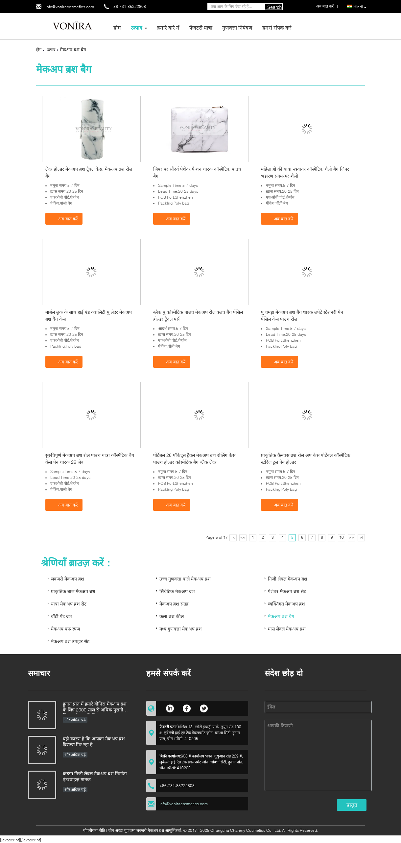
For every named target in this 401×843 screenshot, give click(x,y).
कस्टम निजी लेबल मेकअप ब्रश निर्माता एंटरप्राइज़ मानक (95, 776)
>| (361, 537)
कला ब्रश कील (171, 616)
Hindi (359, 7)
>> (351, 537)
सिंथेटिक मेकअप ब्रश (177, 591)
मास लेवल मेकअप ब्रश (287, 629)
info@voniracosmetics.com (70, 6)
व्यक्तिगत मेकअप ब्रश (286, 604)
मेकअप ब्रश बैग (281, 616)
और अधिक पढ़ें (75, 719)
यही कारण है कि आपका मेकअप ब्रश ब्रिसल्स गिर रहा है (94, 741)
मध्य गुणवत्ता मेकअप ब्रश (180, 629)
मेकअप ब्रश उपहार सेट (70, 641)
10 (341, 537)
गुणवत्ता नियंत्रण (237, 27)
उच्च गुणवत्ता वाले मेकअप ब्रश (185, 579)
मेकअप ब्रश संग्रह (173, 604)
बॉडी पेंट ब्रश (61, 616)
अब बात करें (65, 218)
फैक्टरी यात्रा (200, 27)
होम (117, 27)
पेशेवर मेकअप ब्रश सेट (287, 591)
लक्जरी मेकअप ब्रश (67, 579)
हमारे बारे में (168, 27)
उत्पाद (136, 27)
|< (233, 537)
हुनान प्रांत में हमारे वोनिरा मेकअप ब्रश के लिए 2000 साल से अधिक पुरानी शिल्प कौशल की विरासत (95, 707)
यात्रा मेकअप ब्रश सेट (68, 604)
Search (274, 7)
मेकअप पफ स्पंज (65, 629)
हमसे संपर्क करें (277, 27)
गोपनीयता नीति (94, 830)
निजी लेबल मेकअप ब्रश (287, 579)
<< (243, 537)
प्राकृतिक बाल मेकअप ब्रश (73, 591)
